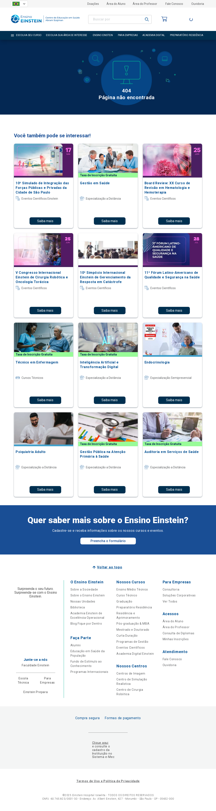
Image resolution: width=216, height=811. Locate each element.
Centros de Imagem (130, 673)
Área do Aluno (116, 3)
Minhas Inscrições (176, 639)
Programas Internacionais (89, 671)
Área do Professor (145, 3)
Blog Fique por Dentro (86, 623)
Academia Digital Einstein (135, 653)
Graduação (124, 601)
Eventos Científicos (130, 647)
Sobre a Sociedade (84, 589)
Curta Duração (127, 635)
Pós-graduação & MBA (132, 623)
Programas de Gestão (132, 641)
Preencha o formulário (108, 541)
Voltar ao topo (109, 567)
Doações (93, 3)
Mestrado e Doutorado (132, 629)
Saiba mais (45, 221)
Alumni (75, 645)
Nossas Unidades (83, 601)
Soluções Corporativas (179, 595)
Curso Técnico (126, 595)
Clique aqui (100, 742)
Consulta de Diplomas (178, 633)
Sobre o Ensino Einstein (87, 595)
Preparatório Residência (134, 607)
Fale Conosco (174, 3)
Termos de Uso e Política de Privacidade (108, 781)
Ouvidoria (197, 3)
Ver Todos (170, 601)
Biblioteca (77, 607)
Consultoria (171, 589)
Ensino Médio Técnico (132, 589)
